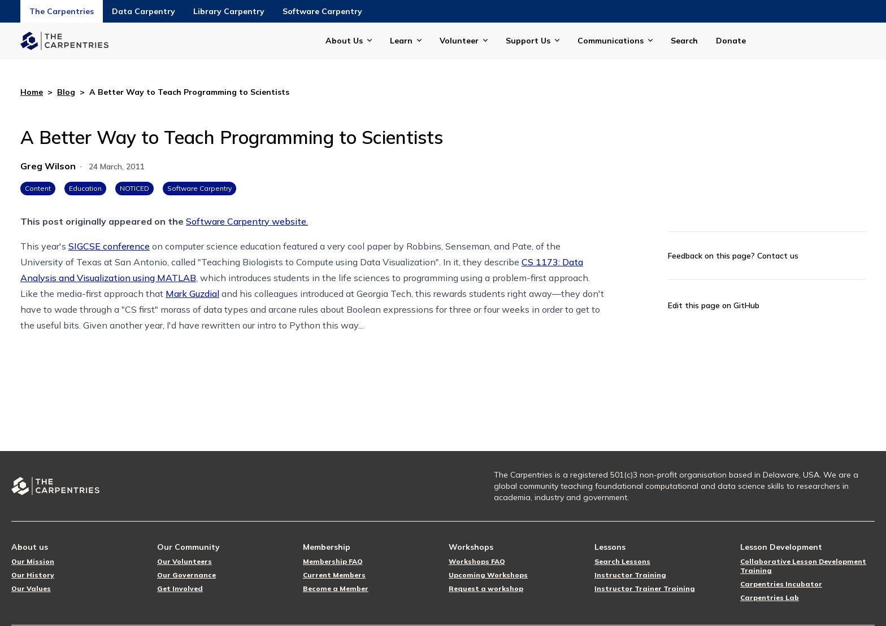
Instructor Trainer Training (644, 588)
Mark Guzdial (192, 293)
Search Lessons (622, 561)
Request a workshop (486, 588)
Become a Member (335, 588)
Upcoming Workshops (488, 575)
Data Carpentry (143, 11)
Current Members (334, 575)
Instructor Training (630, 575)
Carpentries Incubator (781, 584)
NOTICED (134, 188)
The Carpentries (61, 11)
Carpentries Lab (769, 597)
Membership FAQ (333, 561)
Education (85, 188)
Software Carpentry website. (247, 221)
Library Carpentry (228, 11)
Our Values (31, 588)
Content (38, 188)
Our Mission (32, 561)
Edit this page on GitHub (713, 305)
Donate (731, 41)
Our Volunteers (184, 561)
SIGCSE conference (109, 246)
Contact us (777, 256)
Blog (66, 92)
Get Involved (180, 588)
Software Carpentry (322, 11)
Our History (32, 575)
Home (31, 92)
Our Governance (186, 575)
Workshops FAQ (477, 561)
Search (684, 41)
